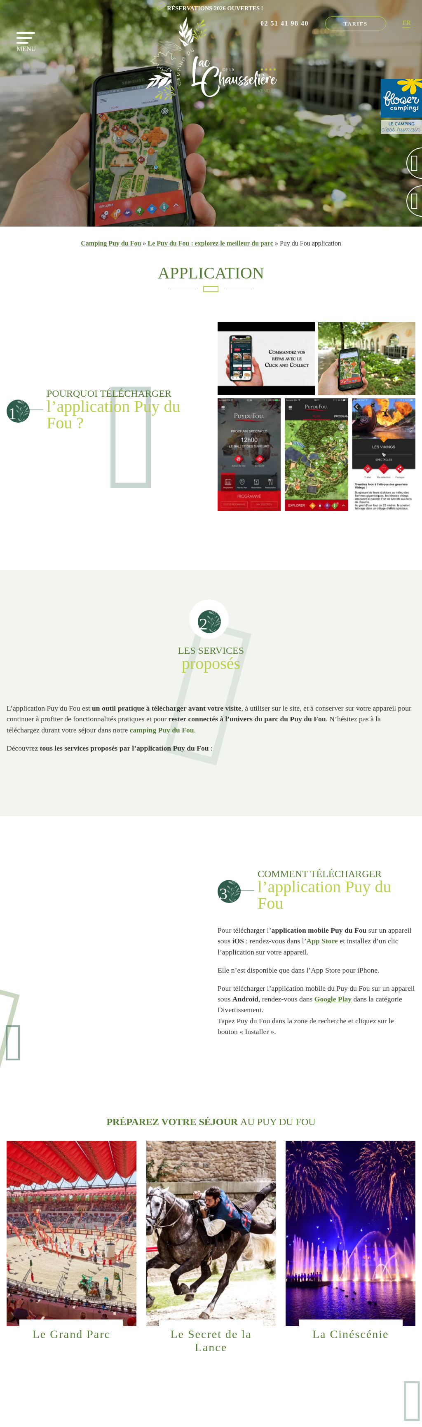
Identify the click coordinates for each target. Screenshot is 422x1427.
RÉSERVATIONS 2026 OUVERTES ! (215, 8)
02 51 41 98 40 (284, 23)
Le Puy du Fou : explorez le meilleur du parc (210, 243)
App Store (322, 941)
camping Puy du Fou (162, 730)
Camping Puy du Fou (111, 243)
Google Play (333, 999)
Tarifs (356, 24)
